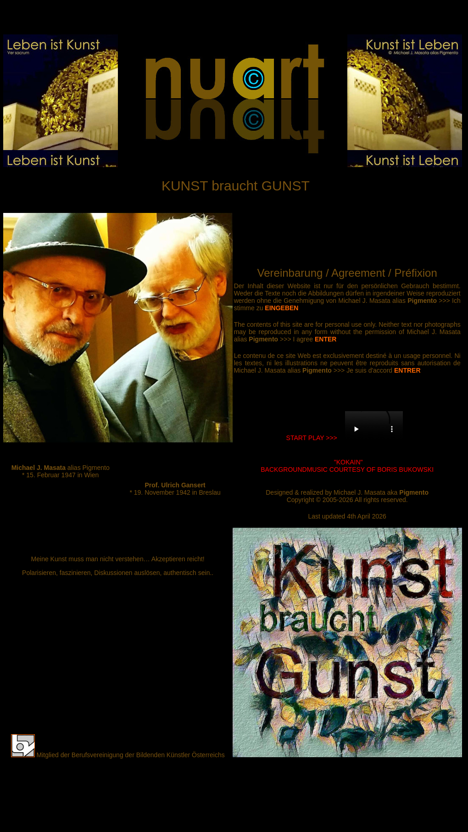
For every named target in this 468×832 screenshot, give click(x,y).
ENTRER (407, 370)
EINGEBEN (281, 308)
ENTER (325, 339)
